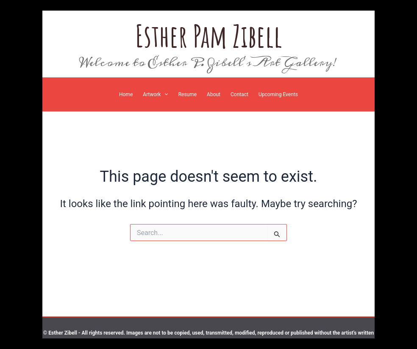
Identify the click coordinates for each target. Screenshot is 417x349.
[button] (155, 94)
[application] (164, 94)
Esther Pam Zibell (208, 36)
